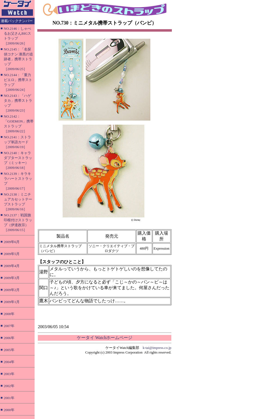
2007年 (9, 326)
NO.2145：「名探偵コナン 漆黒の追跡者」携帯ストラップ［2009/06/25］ (18, 59)
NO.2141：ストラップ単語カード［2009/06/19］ (17, 142)
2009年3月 (12, 278)
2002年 (9, 386)
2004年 (9, 362)
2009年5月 (12, 254)
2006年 (9, 338)
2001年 (9, 398)
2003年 (9, 374)
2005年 (9, 350)
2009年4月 (12, 266)
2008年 (9, 314)
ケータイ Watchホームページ (104, 337)
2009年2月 (12, 290)
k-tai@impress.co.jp (157, 348)
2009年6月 (12, 242)
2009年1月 (12, 302)
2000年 (9, 410)
